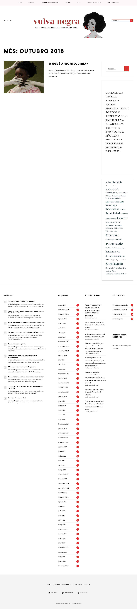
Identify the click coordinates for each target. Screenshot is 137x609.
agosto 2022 (62, 447)
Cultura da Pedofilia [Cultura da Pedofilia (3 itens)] (113, 199)
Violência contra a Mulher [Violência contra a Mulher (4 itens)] (116, 274)
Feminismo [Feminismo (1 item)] (125, 214)
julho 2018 (61, 557)
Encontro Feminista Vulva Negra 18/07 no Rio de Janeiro (94, 392)
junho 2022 (62, 456)
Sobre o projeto (113, 3)
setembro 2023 (63, 392)
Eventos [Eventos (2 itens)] (122, 209)
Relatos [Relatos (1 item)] (108, 260)
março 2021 (62, 525)
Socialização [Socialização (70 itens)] (114, 264)
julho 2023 (61, 401)
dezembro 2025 (63, 310)
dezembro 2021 (63, 484)
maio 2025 (61, 328)
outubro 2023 (63, 388)
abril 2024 (61, 365)
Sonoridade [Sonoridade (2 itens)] (110, 268)
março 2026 (62, 305)
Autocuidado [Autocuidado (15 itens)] (112, 189)
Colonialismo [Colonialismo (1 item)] (123, 193)
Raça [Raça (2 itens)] (118, 252)
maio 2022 (61, 461)
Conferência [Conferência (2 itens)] (116, 196)
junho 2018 (62, 562)
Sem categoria (118, 319)
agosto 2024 (62, 356)
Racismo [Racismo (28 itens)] (111, 252)
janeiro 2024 (62, 379)
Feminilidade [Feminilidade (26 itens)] (113, 213)
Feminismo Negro (119, 315)
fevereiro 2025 (63, 342)
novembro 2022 (63, 434)
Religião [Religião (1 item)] (113, 260)
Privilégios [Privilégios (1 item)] (115, 248)
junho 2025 (62, 324)
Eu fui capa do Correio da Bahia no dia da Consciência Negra (94, 325)
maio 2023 (61, 411)
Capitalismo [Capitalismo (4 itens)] (110, 193)
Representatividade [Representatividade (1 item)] (121, 260)
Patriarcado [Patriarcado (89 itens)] (114, 244)
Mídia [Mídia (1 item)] (115, 231)
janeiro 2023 (62, 429)
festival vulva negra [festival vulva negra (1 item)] (111, 219)
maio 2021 (61, 516)
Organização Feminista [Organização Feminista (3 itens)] (114, 240)
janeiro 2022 (62, 479)
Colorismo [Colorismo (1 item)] (108, 196)
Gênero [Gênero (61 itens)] (122, 218)
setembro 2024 (63, 351)
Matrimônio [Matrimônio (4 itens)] (118, 228)
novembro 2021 (63, 488)
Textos (31, 3)
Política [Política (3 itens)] (108, 248)
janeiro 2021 (62, 534)
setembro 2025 (63, 315)
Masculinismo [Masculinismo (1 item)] (118, 225)
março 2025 (62, 337)
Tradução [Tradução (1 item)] (108, 271)
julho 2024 (61, 360)
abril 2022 (61, 466)
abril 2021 (61, 520)
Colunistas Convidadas (50, 3)
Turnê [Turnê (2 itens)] (114, 271)
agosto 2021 (62, 502)
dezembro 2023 (63, 383)
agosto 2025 (62, 319)
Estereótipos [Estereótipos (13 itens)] (112, 209)
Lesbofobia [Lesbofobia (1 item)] (109, 222)
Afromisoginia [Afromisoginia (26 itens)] (114, 182)
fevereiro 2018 (63, 566)
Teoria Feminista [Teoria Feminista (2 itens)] (120, 268)
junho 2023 (62, 406)
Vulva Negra (14, 304)
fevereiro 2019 (63, 548)
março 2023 (62, 420)
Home (20, 3)
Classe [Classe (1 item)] (117, 193)
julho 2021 (61, 507)
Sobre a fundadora (94, 3)
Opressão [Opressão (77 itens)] (112, 235)
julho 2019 (61, 543)
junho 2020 (62, 539)
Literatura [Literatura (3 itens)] (116, 223)
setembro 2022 (63, 443)
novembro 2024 (63, 347)
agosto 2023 (62, 397)
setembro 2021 (63, 498)
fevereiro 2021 (63, 530)
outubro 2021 (62, 493)
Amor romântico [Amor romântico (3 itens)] (112, 186)
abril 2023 (61, 415)
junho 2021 (61, 511)
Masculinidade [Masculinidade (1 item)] (110, 225)
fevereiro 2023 (63, 424)
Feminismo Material (120, 310)
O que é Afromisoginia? (68, 64)
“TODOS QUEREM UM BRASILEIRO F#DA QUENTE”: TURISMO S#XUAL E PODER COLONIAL (93, 310)
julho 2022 (61, 452)
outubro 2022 (63, 438)
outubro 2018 (62, 552)
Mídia (78, 3)
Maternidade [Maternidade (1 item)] (109, 228)
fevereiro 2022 (63, 475)
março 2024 (62, 369)
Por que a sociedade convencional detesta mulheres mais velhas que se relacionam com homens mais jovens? (95, 378)
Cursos (67, 3)
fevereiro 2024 (63, 374)
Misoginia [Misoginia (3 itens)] (109, 231)
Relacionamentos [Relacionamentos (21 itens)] (115, 256)
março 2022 (62, 470)
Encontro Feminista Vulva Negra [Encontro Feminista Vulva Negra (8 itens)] (115, 204)
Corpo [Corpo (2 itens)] (123, 196)
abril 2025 (61, 333)
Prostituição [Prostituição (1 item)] (122, 248)
